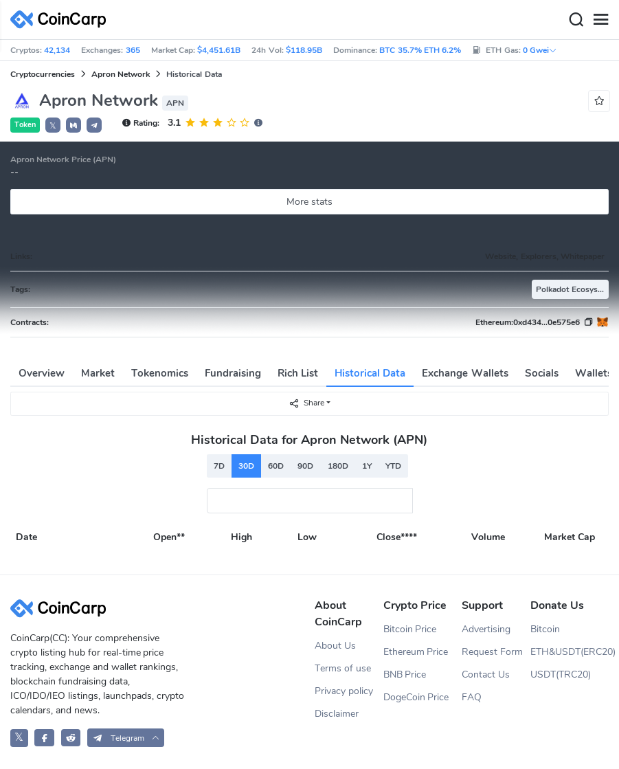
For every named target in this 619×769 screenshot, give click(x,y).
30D (246, 465)
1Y (367, 465)
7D (219, 465)
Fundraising (233, 373)
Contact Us (486, 674)
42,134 (57, 50)
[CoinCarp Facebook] (44, 737)
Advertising (486, 629)
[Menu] (600, 20)
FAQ (472, 697)
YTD (393, 465)
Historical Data (370, 373)
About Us (335, 645)
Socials (542, 373)
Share (306, 403)
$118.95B (304, 50)
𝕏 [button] (52, 125)
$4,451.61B (218, 50)
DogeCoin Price (416, 697)
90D (305, 465)
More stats (309, 201)
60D (276, 465)
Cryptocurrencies (42, 74)
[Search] (575, 20)
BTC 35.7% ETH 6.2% (420, 50)
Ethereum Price (416, 651)
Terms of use (343, 668)
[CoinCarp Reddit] (71, 737)
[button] (73, 125)
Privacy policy (344, 691)
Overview (42, 373)
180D (338, 465)
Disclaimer (337, 713)
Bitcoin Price (410, 629)
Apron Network (120, 74)
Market (98, 373)
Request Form (492, 651)
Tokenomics (159, 373)
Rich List (298, 373)
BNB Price (405, 674)
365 (133, 50)
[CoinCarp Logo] (61, 19)
